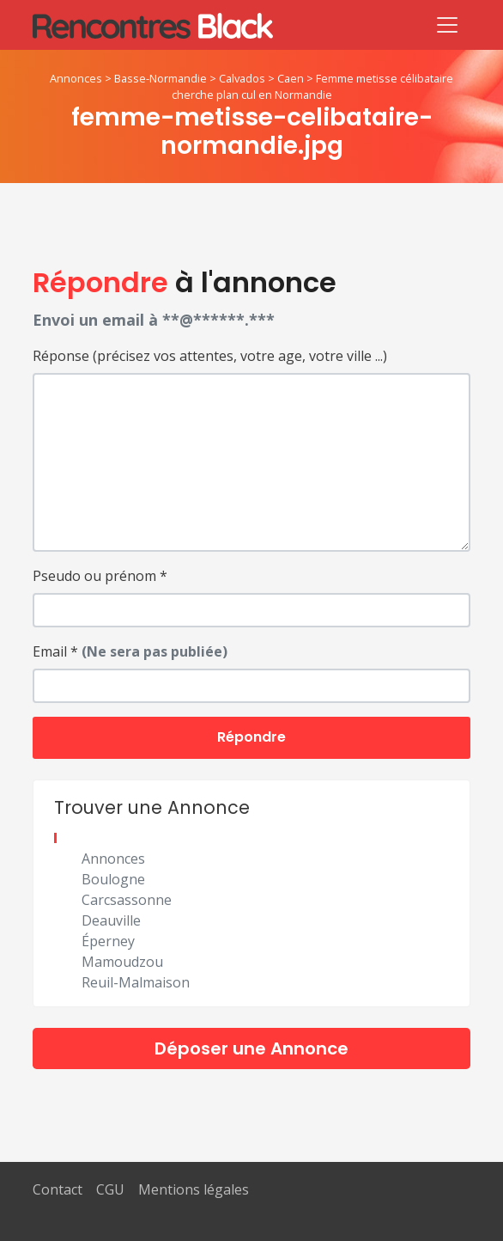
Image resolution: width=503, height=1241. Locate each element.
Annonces (76, 78)
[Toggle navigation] (447, 25)
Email (130, 651)
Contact (57, 1189)
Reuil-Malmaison (136, 982)
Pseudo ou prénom (100, 575)
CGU (110, 1189)
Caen (290, 78)
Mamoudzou (122, 961)
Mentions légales (193, 1189)
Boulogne (113, 879)
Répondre (251, 737)
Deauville (111, 920)
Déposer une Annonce (251, 1048)
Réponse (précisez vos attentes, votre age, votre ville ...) (210, 355)
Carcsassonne (127, 899)
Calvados (242, 78)
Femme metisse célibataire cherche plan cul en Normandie (313, 86)
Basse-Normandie (160, 78)
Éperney (108, 941)
